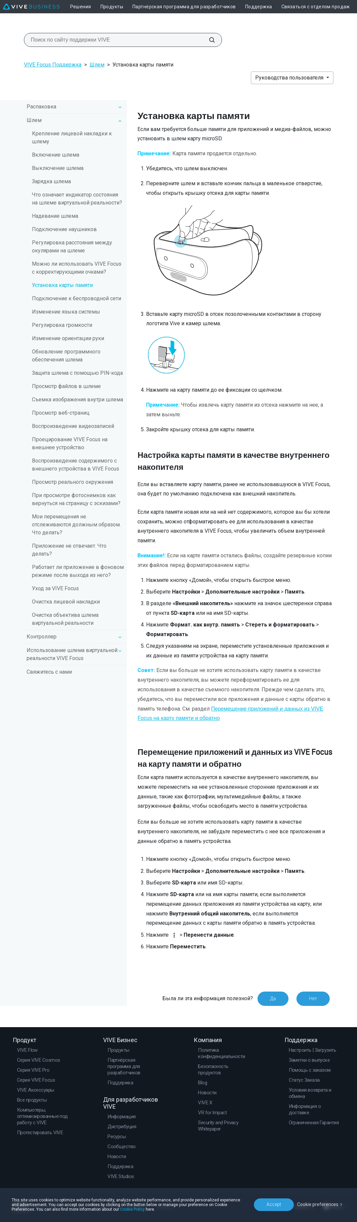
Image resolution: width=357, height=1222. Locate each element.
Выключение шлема (58, 168)
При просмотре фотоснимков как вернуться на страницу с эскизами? (76, 499)
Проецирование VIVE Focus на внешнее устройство (69, 443)
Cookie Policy (132, 1209)
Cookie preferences (317, 1204)
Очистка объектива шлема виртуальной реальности (65, 619)
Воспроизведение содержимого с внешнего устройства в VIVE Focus (75, 465)
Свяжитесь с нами (49, 672)
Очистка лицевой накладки (66, 602)
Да (273, 998)
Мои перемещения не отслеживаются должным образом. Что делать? (76, 524)
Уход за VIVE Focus (55, 588)
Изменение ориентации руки (68, 338)
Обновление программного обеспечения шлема (66, 355)
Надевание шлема (55, 216)
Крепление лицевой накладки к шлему (72, 137)
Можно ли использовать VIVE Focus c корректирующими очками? (76, 268)
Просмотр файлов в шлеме (66, 386)
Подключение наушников (64, 229)
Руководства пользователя (290, 77)
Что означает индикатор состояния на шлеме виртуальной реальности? (77, 199)
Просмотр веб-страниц (60, 413)
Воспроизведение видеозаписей (73, 426)
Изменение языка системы (66, 312)
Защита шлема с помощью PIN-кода (77, 373)
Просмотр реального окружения (72, 482)
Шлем (96, 65)
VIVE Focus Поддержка (53, 65)
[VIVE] (31, 6)
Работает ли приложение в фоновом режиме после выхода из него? (78, 571)
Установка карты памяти (62, 285)
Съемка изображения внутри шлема (77, 399)
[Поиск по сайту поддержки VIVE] (208, 40)
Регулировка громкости (62, 325)
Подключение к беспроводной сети (76, 298)
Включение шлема (55, 155)
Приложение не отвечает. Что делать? (69, 550)
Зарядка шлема (51, 181)
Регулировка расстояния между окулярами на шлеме (72, 246)
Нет (313, 998)
